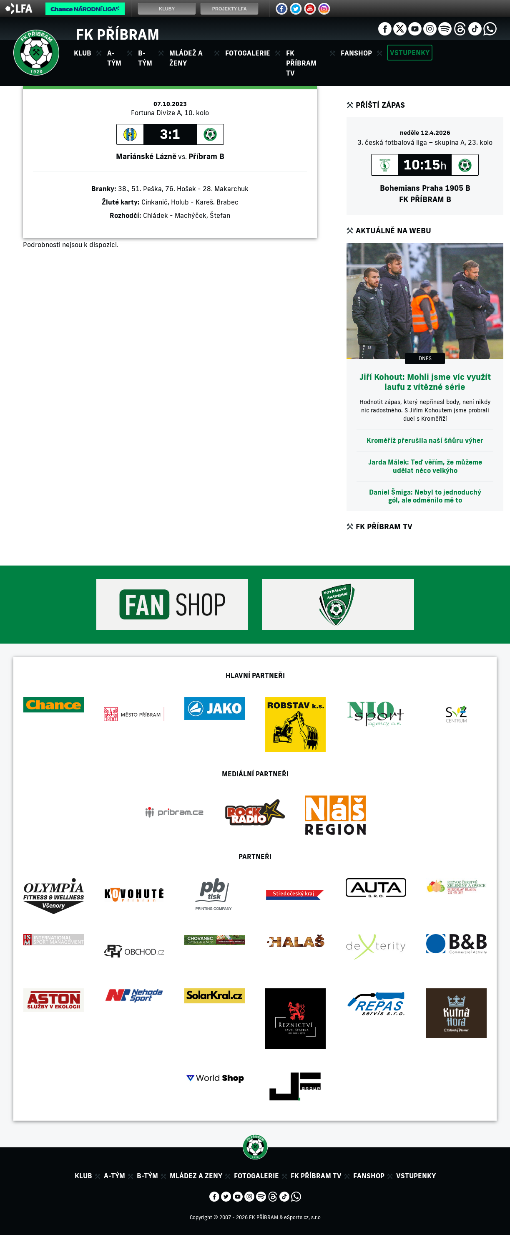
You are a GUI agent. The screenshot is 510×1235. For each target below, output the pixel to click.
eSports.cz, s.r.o (302, 1217)
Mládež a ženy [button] (186, 58)
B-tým (147, 1176)
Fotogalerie (247, 53)
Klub (83, 1176)
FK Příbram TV (301, 63)
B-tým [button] (145, 58)
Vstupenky (410, 52)
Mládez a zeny (196, 1176)
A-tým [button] (114, 58)
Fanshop (356, 53)
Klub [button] (82, 53)
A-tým (114, 1176)
